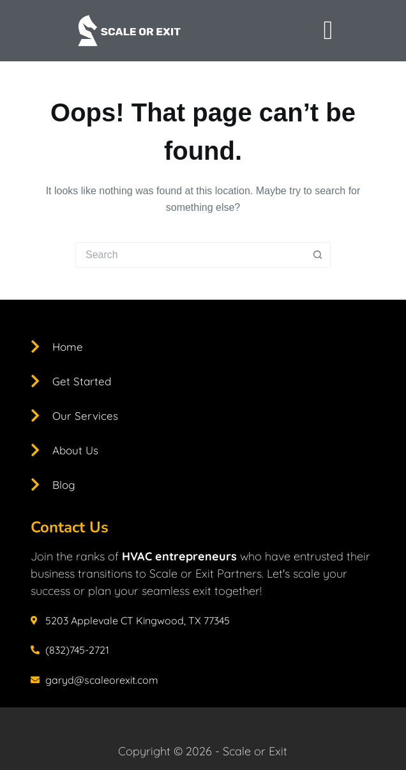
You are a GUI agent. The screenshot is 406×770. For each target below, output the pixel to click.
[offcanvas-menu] (328, 31)
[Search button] (318, 255)
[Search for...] (190, 255)
